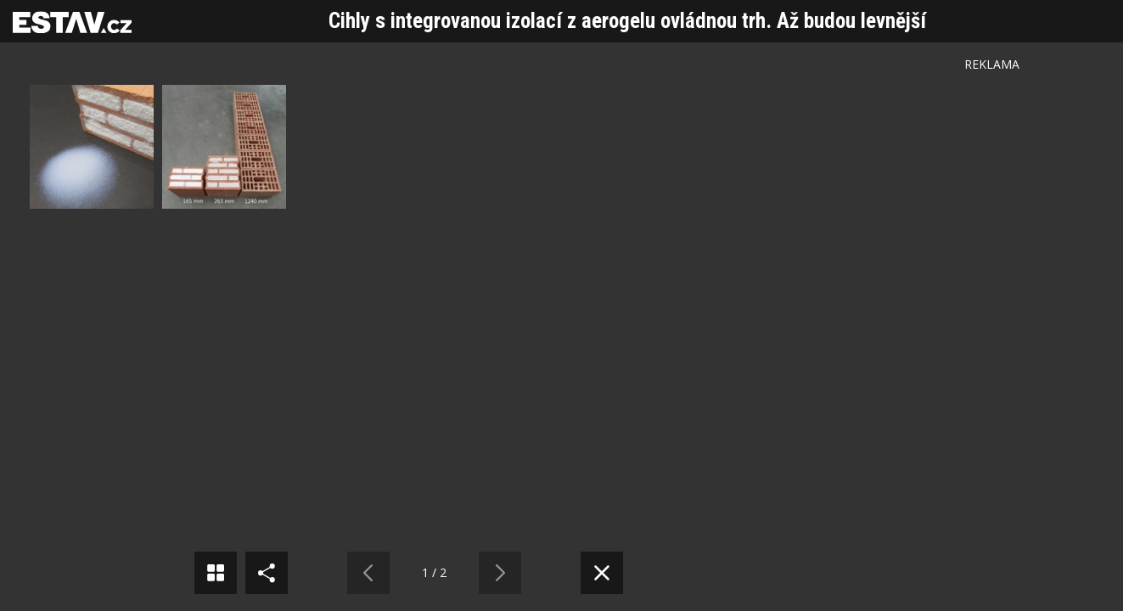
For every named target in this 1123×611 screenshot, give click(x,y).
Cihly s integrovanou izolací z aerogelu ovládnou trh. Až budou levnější (627, 20)
